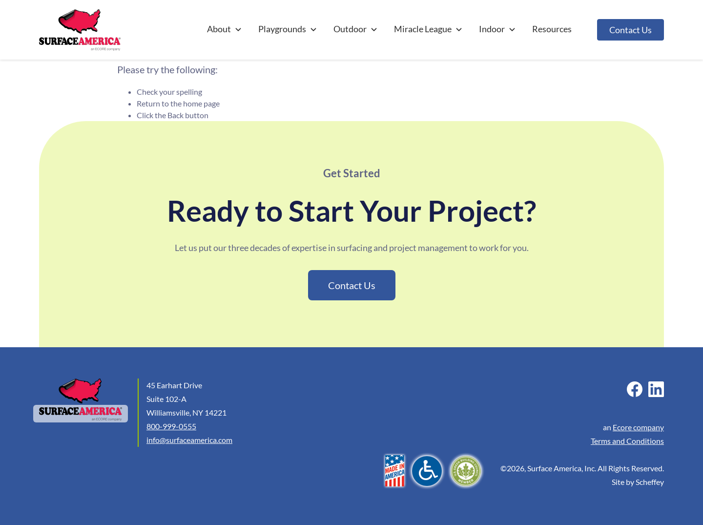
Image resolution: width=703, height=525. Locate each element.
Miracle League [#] (428, 28)
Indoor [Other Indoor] (498, 28)
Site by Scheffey (638, 481)
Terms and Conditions (627, 440)
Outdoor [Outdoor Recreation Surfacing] (355, 28)
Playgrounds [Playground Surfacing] (288, 28)
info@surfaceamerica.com (189, 439)
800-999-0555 (171, 426)
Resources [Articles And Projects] (552, 28)
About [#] (225, 28)
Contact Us (630, 29)
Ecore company (638, 427)
